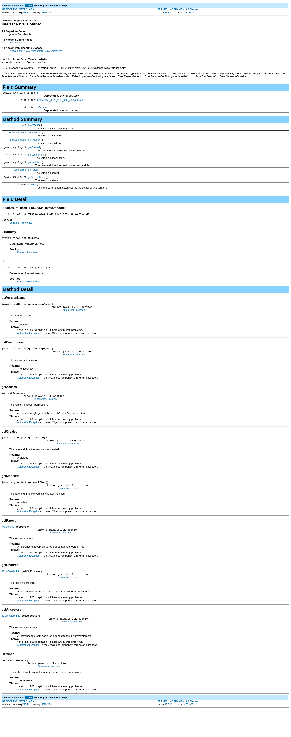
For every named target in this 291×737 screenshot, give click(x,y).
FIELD (25, 12)
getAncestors (35, 135)
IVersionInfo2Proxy (19, 51)
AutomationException (74, 320)
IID (38, 94)
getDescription (35, 159)
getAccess (33, 126)
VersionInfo (56, 51)
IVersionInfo (20, 175)
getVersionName (36, 183)
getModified (34, 167)
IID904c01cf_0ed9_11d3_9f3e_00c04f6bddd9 (60, 101)
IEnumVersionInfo (17, 134)
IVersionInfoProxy (40, 51)
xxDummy (42, 108)
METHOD (45, 12)
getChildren (34, 143)
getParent (33, 175)
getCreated (34, 151)
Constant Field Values (20, 229)
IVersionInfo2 (16, 42)
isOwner (32, 191)
